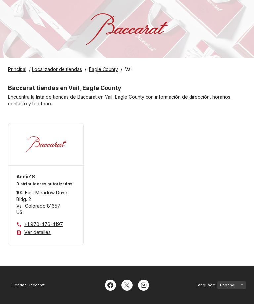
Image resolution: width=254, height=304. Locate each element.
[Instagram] (143, 284)
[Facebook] (110, 284)
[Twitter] (127, 284)
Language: (221, 285)
